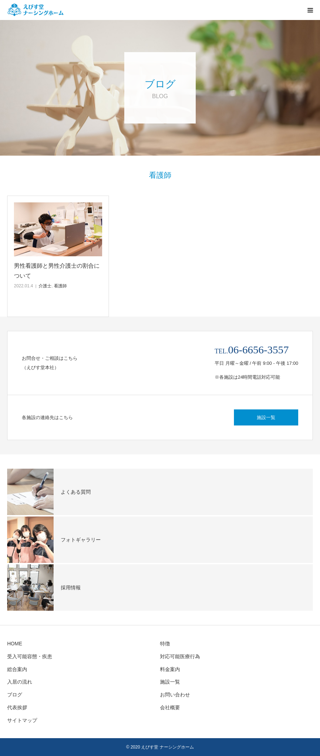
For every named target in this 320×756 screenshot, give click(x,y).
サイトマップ (22, 720)
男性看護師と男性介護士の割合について (57, 270)
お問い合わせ (175, 694)
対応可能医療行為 (180, 656)
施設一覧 (266, 417)
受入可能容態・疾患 (29, 656)
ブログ (14, 694)
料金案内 (170, 669)
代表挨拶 (17, 707)
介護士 (45, 285)
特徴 (165, 643)
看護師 (60, 285)
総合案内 (17, 669)
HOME (14, 643)
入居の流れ (19, 682)
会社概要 (170, 707)
